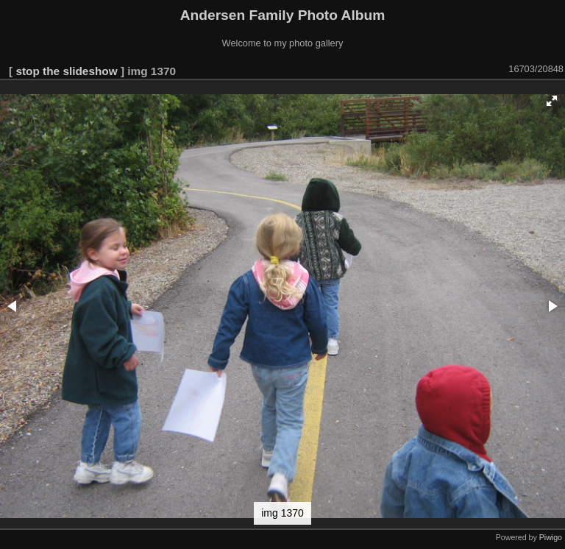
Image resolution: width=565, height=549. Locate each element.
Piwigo (550, 537)
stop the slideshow (66, 71)
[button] (552, 101)
